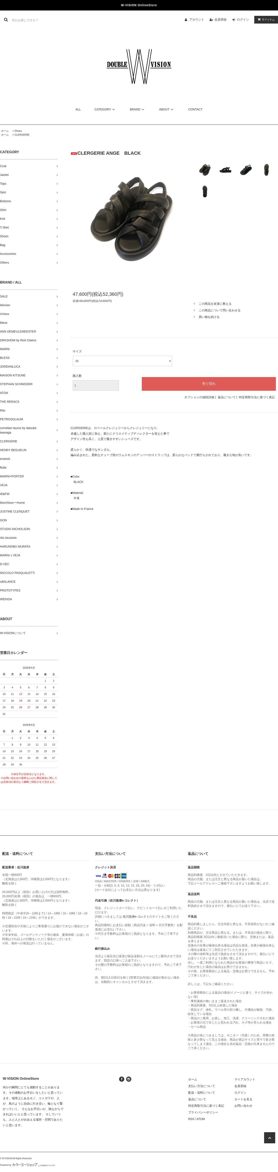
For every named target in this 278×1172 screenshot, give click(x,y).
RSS (191, 1119)
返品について (227, 397)
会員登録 (220, 19)
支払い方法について (201, 1086)
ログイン (243, 19)
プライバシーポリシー (203, 1112)
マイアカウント (244, 1079)
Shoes (18, 130)
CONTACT (195, 109)
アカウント (196, 19)
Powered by (27, 1165)
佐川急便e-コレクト (136, 916)
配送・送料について (201, 1092)
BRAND (137, 109)
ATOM (201, 1119)
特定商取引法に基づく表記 (257, 397)
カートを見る (243, 1099)
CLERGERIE (22, 134)
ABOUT (166, 109)
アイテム (265, 19)
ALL (78, 109)
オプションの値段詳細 (199, 397)
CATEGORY (105, 109)
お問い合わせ (243, 1105)
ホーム (5, 130)
